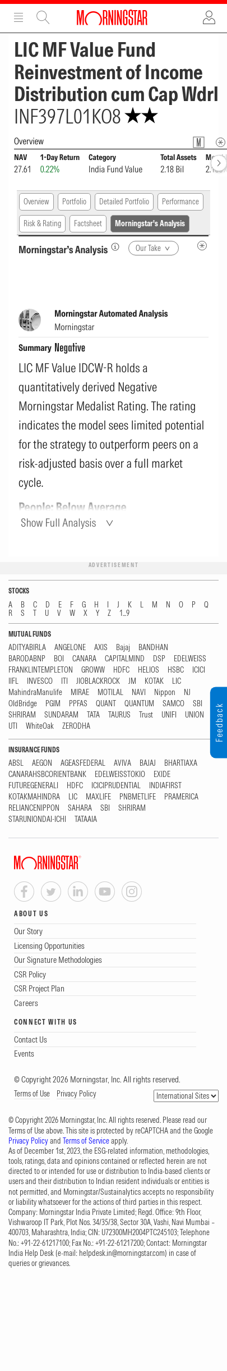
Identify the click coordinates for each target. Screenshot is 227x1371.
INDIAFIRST (165, 786)
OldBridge (22, 704)
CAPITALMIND (125, 659)
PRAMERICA (181, 797)
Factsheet (88, 223)
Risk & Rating (42, 223)
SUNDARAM (61, 715)
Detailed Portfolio (124, 201)
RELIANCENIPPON (33, 808)
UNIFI (169, 715)
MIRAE (80, 692)
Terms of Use (32, 1094)
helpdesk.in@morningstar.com (122, 1253)
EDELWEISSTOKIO (120, 774)
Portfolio (74, 201)
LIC (176, 681)
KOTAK (154, 681)
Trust (146, 715)
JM (132, 681)
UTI (12, 726)
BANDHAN (153, 647)
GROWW (93, 670)
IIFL (13, 681)
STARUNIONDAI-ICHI (37, 819)
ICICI (198, 670)
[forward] (219, 163)
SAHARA (80, 808)
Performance (180, 201)
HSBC (176, 670)
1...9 (124, 613)
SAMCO (173, 704)
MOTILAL (110, 692)
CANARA (84, 659)
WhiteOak (40, 726)
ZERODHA (76, 726)
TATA (93, 715)
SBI (197, 704)
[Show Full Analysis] (68, 522)
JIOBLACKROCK (98, 681)
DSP (159, 659)
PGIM (53, 704)
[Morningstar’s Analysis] (115, 247)
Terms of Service (86, 1141)
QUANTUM (139, 704)
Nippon (164, 692)
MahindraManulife (35, 692)
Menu (18, 17)
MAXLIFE (98, 797)
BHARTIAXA (180, 763)
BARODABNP (26, 659)
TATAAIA (86, 819)
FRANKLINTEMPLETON (40, 670)
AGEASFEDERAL (83, 763)
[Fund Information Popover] (198, 142)
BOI (59, 659)
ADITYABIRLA (27, 647)
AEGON (42, 763)
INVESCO (40, 681)
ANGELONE (70, 647)
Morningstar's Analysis (150, 223)
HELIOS (148, 670)
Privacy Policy (76, 1094)
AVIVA (122, 763)
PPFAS (78, 704)
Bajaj (123, 647)
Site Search (43, 17)
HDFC (121, 670)
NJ (187, 692)
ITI (64, 681)
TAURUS (119, 715)
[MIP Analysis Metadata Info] (202, 245)
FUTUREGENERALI (33, 786)
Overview (36, 201)
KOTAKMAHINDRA (34, 797)
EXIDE (162, 774)
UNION (194, 715)
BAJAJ (148, 763)
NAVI (139, 692)
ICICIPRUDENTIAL (116, 786)
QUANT (106, 704)
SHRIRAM (22, 715)
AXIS (101, 647)
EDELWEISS (190, 659)
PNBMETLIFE (137, 797)
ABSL (16, 763)
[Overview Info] (220, 142)
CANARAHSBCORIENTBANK (47, 774)
